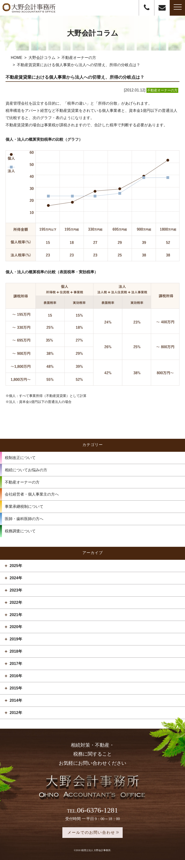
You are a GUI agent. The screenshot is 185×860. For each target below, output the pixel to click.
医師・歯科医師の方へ (24, 519)
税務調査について (20, 531)
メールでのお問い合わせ (91, 832)
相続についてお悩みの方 (26, 470)
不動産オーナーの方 (22, 482)
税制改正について (20, 458)
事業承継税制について (24, 506)
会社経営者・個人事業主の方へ (32, 494)
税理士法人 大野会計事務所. (96, 850)
